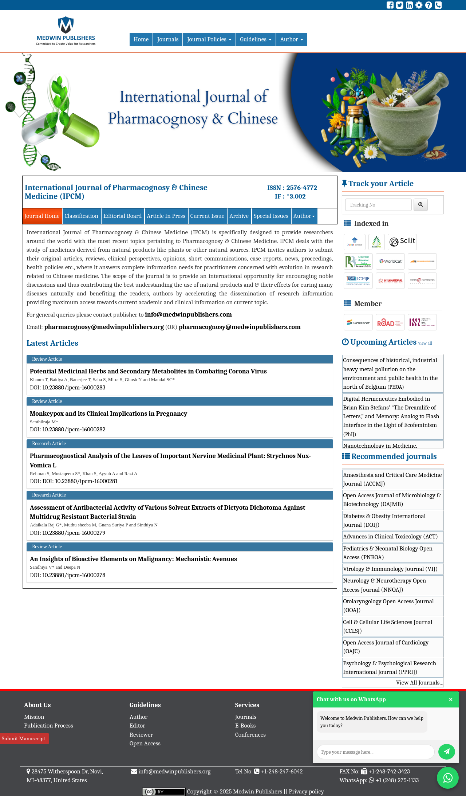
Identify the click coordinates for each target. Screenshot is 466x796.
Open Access (145, 743)
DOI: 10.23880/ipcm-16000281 (80, 481)
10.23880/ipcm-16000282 (74, 429)
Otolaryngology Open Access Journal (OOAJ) (388, 605)
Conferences (250, 734)
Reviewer (141, 734)
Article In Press (166, 215)
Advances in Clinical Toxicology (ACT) (390, 536)
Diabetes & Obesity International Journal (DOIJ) (384, 520)
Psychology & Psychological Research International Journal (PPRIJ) (390, 667)
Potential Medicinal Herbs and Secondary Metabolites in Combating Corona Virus (148, 371)
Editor (137, 725)
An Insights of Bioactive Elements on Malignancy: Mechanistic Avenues (133, 559)
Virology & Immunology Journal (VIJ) (390, 568)
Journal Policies (209, 39)
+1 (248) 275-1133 (397, 780)
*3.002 (296, 196)
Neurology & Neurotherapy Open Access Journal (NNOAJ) (384, 585)
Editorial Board (122, 215)
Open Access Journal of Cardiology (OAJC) (386, 647)
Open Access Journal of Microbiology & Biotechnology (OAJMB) (392, 499)
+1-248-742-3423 (389, 771)
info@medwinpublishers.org (174, 771)
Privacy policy (306, 791)
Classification (81, 215)
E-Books (245, 725)
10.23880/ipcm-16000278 (74, 575)
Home (141, 39)
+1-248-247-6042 (282, 771)
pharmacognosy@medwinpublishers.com (240, 327)
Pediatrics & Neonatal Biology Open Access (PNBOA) (388, 553)
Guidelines (256, 39)
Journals (167, 39)
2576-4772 (302, 188)
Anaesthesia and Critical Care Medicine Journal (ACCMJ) (392, 479)
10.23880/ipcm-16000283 (74, 387)
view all (425, 343)
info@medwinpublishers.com (188, 314)
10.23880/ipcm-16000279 (74, 532)
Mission (34, 716)
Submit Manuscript (23, 738)
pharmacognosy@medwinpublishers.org (103, 327)
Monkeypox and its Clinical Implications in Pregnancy (108, 413)
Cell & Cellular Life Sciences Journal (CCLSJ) (388, 626)
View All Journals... (419, 682)
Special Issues (271, 215)
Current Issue (207, 215)
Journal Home (41, 215)
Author (291, 39)
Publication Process (48, 725)
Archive (239, 215)
